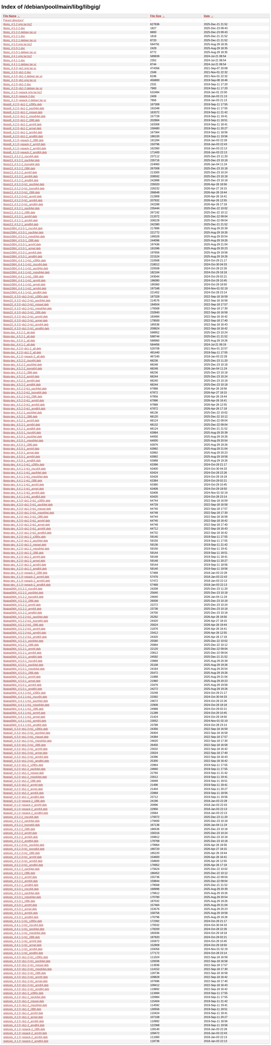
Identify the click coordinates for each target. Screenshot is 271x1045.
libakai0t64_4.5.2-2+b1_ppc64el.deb (25, 616)
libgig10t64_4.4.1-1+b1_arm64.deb (24, 288)
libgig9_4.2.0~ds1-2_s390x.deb (22, 104)
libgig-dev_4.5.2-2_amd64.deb (22, 384)
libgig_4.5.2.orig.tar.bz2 (17, 24)
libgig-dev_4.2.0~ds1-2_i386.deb (23, 552)
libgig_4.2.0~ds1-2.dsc (17, 84)
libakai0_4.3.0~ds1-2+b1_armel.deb (25, 752)
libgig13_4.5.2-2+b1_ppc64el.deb (23, 184)
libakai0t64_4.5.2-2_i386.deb (21, 600)
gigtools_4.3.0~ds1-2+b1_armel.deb (25, 981)
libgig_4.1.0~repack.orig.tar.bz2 (22, 92)
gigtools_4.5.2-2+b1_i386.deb (21, 853)
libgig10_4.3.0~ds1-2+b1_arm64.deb (26, 324)
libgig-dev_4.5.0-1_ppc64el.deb (22, 436)
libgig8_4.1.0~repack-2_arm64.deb (24, 148)
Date (207, 16)
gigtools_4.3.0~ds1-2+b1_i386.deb (24, 973)
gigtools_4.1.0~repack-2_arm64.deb (25, 1037)
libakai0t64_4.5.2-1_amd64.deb (22, 656)
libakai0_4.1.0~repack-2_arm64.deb (25, 809)
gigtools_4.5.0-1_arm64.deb (20, 913)
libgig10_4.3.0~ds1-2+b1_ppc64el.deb (26, 300)
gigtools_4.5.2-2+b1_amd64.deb (23, 865)
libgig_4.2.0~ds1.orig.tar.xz (19, 80)
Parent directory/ (13, 20)
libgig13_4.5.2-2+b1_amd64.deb (23, 204)
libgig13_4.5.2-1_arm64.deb (20, 220)
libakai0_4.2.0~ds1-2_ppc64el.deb (24, 769)
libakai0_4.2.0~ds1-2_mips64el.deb (25, 776)
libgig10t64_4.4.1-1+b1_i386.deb (23, 276)
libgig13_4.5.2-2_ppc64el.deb (21, 160)
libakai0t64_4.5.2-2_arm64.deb (22, 608)
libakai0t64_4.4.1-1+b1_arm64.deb (24, 720)
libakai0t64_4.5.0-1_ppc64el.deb (23, 664)
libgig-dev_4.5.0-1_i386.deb (20, 444)
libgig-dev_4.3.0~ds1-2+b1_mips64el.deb (28, 512)
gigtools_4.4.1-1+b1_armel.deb (22, 945)
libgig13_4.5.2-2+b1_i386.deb (21, 192)
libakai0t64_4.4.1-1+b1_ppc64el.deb (25, 700)
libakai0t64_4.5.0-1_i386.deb (21, 672)
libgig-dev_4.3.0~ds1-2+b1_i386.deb (25, 516)
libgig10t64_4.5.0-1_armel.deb (22, 248)
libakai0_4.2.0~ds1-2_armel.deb (23, 789)
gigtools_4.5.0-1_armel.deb (20, 909)
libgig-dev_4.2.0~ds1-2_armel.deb (24, 560)
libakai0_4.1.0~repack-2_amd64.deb (25, 813)
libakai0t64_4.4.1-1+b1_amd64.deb (25, 724)
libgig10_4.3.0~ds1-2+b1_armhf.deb (25, 316)
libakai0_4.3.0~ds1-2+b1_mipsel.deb (26, 736)
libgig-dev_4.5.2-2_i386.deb (20, 372)
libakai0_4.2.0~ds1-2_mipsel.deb (23, 772)
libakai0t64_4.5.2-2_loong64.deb (23, 596)
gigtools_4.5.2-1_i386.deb (19, 873)
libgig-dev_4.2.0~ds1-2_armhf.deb (24, 556)
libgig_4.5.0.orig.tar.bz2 (17, 44)
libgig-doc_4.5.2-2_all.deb (19, 332)
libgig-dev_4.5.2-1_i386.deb (20, 416)
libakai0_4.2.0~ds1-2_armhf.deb (23, 784)
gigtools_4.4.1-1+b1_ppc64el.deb (23, 929)
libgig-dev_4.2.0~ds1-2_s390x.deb (24, 536)
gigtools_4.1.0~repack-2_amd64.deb (25, 1041)
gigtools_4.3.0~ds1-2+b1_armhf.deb (25, 977)
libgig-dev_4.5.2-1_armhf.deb (21, 420)
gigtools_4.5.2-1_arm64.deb (20, 881)
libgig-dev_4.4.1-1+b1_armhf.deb (23, 484)
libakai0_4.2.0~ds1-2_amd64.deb (23, 796)
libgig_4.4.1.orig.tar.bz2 (17, 56)
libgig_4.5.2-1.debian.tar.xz (19, 40)
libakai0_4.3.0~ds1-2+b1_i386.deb (24, 745)
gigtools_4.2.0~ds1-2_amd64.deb (23, 1025)
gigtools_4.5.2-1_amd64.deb (20, 885)
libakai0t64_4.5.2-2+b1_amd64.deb (25, 636)
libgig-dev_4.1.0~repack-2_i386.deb (25, 572)
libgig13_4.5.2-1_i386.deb (19, 212)
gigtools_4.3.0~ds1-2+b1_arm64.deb (26, 985)
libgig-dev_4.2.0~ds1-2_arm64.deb (24, 564)
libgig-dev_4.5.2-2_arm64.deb (21, 380)
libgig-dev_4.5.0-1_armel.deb (21, 452)
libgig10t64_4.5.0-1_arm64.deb (22, 252)
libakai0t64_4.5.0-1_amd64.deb (22, 688)
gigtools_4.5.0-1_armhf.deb (20, 905)
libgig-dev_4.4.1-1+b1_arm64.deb (24, 492)
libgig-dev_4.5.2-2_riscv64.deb (22, 360)
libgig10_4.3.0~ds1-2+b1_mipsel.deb (26, 304)
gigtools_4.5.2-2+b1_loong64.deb (23, 848)
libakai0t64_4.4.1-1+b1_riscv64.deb (25, 696)
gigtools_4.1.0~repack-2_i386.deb (24, 1029)
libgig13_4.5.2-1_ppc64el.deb (21, 208)
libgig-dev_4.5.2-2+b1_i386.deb (22, 396)
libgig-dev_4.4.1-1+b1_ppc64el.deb (24, 472)
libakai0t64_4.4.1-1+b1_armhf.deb (24, 712)
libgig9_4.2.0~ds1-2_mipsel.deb (22, 112)
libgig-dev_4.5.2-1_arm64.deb (21, 424)
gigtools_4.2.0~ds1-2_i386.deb (22, 1009)
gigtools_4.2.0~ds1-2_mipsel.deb (23, 1001)
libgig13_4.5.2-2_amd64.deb (20, 180)
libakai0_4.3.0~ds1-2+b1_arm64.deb (25, 756)
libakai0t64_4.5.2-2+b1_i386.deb (23, 624)
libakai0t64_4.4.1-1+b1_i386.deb (23, 708)
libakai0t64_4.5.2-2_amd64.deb (22, 612)
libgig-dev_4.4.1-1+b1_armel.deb (23, 488)
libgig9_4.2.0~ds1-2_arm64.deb (22, 132)
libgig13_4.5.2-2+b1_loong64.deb (23, 188)
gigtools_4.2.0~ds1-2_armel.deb (23, 1017)
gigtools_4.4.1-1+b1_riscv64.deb (23, 925)
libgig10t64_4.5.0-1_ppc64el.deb (23, 232)
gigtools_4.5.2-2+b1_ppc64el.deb (23, 844)
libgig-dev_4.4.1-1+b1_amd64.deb (24, 496)
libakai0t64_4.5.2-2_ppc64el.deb (23, 592)
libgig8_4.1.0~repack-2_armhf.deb (24, 144)
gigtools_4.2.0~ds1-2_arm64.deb (23, 1021)
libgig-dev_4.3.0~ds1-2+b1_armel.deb (26, 524)
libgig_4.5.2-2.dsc (14, 28)
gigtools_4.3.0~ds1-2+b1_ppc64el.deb (26, 961)
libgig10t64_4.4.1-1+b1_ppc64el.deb (25, 268)
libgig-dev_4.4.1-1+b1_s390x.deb (23, 464)
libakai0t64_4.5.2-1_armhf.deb (22, 648)
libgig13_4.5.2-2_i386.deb (19, 168)
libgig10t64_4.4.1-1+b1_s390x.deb (24, 260)
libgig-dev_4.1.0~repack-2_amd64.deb (27, 584)
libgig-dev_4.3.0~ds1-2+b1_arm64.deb (27, 528)
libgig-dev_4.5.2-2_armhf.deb (21, 376)
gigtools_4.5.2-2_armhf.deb (20, 833)
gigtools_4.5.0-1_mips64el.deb (22, 897)
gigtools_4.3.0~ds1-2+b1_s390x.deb (25, 957)
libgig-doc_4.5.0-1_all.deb (19, 340)
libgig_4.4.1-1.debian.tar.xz (19, 64)
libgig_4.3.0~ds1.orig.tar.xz (19, 68)
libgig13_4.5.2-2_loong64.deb (21, 164)
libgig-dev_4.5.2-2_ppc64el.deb (22, 364)
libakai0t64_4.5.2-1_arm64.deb (22, 652)
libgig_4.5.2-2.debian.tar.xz (19, 32)
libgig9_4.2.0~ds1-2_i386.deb (21, 120)
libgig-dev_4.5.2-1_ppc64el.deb (22, 412)
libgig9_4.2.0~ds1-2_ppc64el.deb (23, 108)
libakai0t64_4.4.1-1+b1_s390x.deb (24, 692)
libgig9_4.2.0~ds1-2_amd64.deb (23, 136)
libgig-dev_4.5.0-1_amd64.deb (22, 460)
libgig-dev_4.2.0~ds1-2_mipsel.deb (24, 544)
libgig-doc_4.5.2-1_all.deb (19, 336)
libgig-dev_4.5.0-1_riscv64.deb (22, 432)
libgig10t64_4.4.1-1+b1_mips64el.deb (26, 272)
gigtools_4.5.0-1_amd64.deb (20, 917)
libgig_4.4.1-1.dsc (14, 60)
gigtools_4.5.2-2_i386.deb (19, 829)
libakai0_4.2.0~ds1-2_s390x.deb (23, 765)
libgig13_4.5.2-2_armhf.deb (20, 172)
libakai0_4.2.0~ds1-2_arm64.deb (23, 793)
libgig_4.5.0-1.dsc (14, 48)
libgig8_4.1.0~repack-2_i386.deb (23, 140)
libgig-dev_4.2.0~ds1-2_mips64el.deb (26, 548)
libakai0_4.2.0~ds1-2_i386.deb (22, 780)
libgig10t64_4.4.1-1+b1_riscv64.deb (25, 264)
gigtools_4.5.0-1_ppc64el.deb (21, 893)
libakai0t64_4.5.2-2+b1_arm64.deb (24, 632)
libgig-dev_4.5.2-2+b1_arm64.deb (24, 404)
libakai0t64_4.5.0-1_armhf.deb (22, 676)
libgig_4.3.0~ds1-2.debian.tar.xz (22, 76)
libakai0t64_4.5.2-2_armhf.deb (22, 604)
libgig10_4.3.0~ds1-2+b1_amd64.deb (26, 328)
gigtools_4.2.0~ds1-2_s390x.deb (23, 993)
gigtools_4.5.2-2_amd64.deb (20, 841)
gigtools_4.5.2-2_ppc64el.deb (21, 820)
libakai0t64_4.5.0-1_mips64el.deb (24, 668)
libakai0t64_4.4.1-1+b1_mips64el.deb (26, 704)
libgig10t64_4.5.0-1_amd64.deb (22, 256)
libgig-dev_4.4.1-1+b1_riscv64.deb (24, 468)
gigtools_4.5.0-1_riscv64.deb (21, 889)
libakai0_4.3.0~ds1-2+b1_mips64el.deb (27, 740)
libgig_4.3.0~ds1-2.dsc (17, 72)
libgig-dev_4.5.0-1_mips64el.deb (23, 440)
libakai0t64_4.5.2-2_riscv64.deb (22, 588)
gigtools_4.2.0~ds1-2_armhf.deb (23, 1013)
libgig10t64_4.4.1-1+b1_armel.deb (24, 284)
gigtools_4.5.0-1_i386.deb (19, 901)
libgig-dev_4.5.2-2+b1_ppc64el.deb (24, 388)
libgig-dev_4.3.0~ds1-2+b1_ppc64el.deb (28, 504)
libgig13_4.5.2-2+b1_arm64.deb (22, 200)
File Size (155, 16)
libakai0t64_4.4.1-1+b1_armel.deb (24, 716)
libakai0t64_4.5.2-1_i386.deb (21, 644)
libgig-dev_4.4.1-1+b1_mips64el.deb (25, 476)
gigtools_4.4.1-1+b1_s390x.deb (22, 921)
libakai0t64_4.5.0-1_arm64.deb (22, 684)
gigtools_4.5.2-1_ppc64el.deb (21, 868)
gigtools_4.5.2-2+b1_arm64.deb (22, 861)
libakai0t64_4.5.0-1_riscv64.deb (22, 660)
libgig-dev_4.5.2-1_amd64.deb (22, 428)
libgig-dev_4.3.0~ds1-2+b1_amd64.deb (27, 532)
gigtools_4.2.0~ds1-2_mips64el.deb (25, 1005)
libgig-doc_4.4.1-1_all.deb (19, 344)
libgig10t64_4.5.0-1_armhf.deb (22, 244)
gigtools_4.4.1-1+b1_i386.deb (21, 937)
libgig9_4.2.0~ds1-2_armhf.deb (22, 124)
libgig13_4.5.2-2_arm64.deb (20, 176)
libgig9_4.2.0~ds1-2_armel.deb (22, 128)
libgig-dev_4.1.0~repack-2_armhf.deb (26, 576)
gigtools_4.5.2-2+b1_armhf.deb (22, 857)
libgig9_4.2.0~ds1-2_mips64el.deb (24, 116)
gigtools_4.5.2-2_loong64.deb (21, 824)
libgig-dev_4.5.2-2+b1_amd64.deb (24, 408)
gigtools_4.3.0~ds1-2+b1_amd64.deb (26, 989)
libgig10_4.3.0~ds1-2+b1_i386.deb (24, 312)
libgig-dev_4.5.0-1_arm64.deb (21, 456)
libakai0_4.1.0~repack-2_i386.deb (24, 800)
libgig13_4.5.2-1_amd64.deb (20, 224)
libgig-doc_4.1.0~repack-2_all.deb (24, 356)
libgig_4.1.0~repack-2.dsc (19, 96)
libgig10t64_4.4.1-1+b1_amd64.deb (25, 292)
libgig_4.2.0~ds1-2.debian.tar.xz (22, 88)
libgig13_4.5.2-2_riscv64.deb (21, 156)
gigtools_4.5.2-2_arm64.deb (20, 837)
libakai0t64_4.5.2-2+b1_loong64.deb (25, 620)
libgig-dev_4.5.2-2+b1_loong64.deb (25, 392)
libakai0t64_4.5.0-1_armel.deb (21, 680)
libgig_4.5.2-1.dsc (14, 36)
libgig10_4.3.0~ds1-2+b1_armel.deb (25, 320)
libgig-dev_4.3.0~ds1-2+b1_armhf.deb (26, 520)
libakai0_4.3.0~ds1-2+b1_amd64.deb (26, 760)
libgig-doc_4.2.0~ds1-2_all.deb (22, 352)
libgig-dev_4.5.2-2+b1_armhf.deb (23, 400)
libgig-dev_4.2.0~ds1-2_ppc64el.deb (25, 540)
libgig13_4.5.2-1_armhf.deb (20, 216)
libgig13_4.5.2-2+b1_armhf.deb (22, 196)
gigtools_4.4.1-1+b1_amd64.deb (23, 953)
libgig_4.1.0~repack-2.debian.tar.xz (24, 100)
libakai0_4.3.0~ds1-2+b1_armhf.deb (25, 748)
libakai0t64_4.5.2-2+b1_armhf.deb (24, 628)
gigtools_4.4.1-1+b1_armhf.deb (22, 941)
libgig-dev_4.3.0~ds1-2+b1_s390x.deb (26, 500)
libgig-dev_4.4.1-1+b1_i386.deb (22, 480)
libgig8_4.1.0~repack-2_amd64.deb (25, 152)
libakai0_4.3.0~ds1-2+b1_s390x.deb (25, 728)
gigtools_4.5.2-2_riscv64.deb (21, 817)
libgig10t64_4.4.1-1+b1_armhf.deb (24, 280)
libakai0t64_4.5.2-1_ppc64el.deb (23, 640)
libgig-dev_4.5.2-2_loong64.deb (22, 368)
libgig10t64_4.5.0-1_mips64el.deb (24, 236)
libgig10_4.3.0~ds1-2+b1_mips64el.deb (27, 308)
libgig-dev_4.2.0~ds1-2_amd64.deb (25, 568)
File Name (9, 16)
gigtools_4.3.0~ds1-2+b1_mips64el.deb (27, 969)
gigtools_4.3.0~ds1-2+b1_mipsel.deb (26, 965)
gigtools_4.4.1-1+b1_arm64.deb (22, 949)
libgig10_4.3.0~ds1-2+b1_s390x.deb (25, 296)
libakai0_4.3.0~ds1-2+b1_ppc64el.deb (26, 732)
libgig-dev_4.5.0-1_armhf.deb (21, 448)
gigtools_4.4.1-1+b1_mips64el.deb (24, 933)
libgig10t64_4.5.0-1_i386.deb (21, 240)
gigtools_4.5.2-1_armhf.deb (20, 877)
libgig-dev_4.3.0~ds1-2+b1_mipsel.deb (27, 508)
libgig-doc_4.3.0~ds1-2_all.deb (22, 348)
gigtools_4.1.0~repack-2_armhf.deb (25, 1033)
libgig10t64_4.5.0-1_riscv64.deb (23, 228)
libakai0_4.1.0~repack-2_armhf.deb (25, 804)
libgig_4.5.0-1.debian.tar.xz (19, 52)
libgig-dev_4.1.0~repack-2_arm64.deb (26, 580)
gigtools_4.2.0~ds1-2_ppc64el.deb (24, 997)
